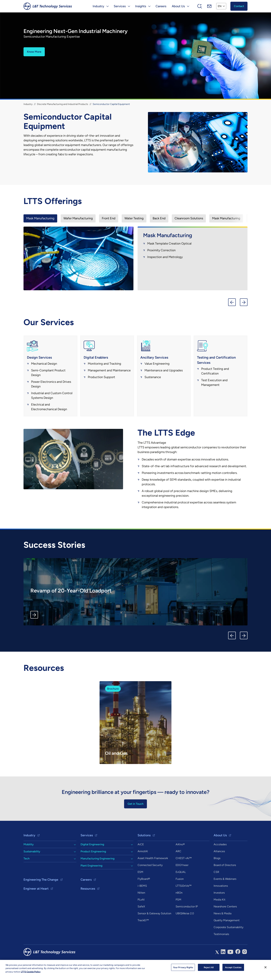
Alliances (219, 851)
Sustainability (32, 851)
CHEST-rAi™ (184, 858)
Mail (209, 6)
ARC (178, 851)
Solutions (144, 835)
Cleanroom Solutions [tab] (189, 218)
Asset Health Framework (153, 858)
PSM (178, 899)
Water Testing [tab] (134, 218)
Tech (27, 858)
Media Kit (219, 899)
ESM (140, 872)
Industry (28, 104)
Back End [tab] (159, 218)
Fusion (180, 878)
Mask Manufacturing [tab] (40, 218)
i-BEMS (142, 885)
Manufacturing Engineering (97, 858)
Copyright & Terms (35, 964)
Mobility (29, 844)
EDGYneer (182, 865)
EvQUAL (181, 872)
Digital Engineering (92, 844)
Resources (88, 889)
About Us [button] (178, 6)
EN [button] (219, 6)
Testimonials (221, 934)
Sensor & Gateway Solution (154, 913)
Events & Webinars (225, 878)
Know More (34, 51)
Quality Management (227, 920)
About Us (220, 835)
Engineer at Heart (36, 889)
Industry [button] (98, 6)
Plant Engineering (91, 865)
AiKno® (180, 844)
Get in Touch (135, 803)
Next (243, 302)
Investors (219, 892)
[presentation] (40, 218)
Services (87, 835)
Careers (161, 6)
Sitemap (66, 964)
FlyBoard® (144, 878)
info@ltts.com (82, 964)
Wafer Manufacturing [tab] (78, 218)
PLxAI (141, 899)
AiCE (141, 844)
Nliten (141, 892)
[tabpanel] (135, 259)
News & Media (222, 913)
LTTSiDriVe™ (183, 885)
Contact (239, 6)
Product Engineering (93, 851)
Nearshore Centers (225, 906)
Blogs (217, 858)
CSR (216, 872)
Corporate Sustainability (228, 927)
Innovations (221, 885)
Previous (232, 302)
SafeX (141, 906)
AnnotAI (143, 851)
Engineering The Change (41, 880)
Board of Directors (225, 865)
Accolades (220, 844)
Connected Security (150, 865)
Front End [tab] (108, 218)
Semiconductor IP (187, 906)
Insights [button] (140, 6)
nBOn (179, 892)
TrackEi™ (143, 920)
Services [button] (120, 6)
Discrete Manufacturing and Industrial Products (62, 104)
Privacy (53, 964)
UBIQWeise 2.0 (185, 913)
